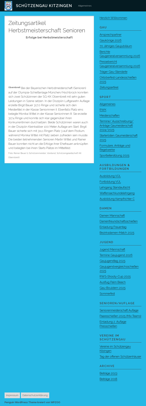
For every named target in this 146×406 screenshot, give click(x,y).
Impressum (12, 395)
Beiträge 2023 (108, 373)
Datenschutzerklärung (35, 395)
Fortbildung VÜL (110, 181)
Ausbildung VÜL (110, 176)
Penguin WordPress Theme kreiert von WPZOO (32, 402)
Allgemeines (84, 5)
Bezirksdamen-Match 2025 (117, 232)
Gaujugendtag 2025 (112, 261)
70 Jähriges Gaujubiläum (116, 46)
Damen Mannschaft (112, 215)
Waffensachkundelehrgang (117, 193)
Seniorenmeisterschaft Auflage (119, 310)
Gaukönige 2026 (110, 40)
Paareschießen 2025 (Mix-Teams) (120, 316)
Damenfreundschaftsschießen (119, 221)
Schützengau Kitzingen (44, 5)
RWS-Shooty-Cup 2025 (115, 276)
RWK (103, 109)
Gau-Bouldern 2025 (112, 288)
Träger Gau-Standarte (113, 71)
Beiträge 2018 (108, 379)
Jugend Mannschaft (112, 249)
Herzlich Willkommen (113, 18)
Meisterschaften (110, 115)
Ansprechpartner (110, 34)
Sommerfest (107, 293)
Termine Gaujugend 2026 (116, 255)
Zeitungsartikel (109, 87)
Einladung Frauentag (113, 227)
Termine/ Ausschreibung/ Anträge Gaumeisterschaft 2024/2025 (116, 125)
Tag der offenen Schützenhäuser (120, 356)
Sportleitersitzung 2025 (114, 155)
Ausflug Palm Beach (113, 282)
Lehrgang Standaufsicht (115, 187)
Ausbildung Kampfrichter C (117, 199)
